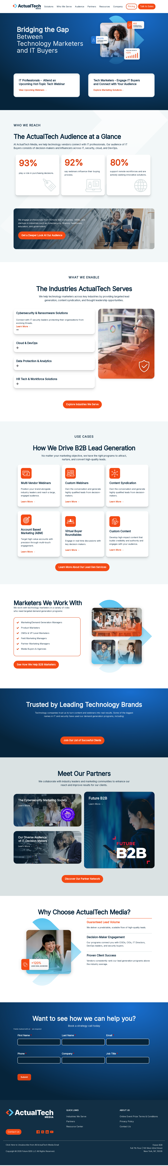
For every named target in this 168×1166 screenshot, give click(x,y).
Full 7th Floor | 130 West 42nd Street (146, 1148)
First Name (24, 1035)
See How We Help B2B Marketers (36, 664)
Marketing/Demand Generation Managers (41, 622)
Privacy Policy (127, 1121)
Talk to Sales (147, 6)
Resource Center (74, 1126)
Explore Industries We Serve (82, 404)
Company (68, 1053)
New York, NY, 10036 (153, 1152)
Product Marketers (30, 627)
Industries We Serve (76, 1116)
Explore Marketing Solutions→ (108, 90)
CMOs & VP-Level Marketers (35, 633)
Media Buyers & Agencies (33, 649)
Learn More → (23, 326)
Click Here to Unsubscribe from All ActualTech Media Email (32, 1145)
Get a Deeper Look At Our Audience (41, 235)
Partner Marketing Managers (35, 643)
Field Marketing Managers (34, 638)
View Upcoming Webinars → (33, 90)
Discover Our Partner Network (82, 878)
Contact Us (13, 1132)
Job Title (112, 1053)
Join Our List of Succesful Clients (82, 740)
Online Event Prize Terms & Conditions (139, 1116)
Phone (21, 1053)
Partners (91, 6)
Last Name (69, 1035)
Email (110, 1035)
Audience (79, 6)
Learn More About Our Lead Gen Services (82, 567)
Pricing (131, 6)
